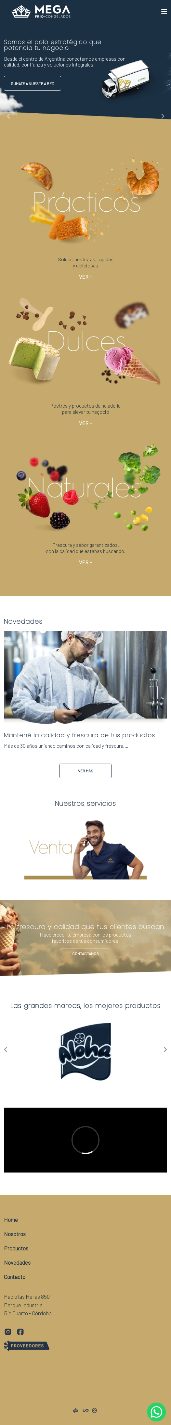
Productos (16, 1248)
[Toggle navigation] (164, 11)
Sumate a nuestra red (32, 83)
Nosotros (15, 1234)
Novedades (17, 1262)
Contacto (14, 1276)
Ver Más (85, 770)
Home (11, 1219)
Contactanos (85, 934)
